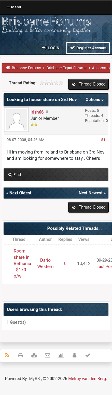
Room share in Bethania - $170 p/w (22, 263)
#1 (103, 139)
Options (95, 99)
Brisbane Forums (26, 68)
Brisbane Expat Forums (67, 68)
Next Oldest (20, 192)
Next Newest (91, 192)
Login (50, 47)
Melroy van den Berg (87, 378)
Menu (14, 7)
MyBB (34, 378)
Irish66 (37, 112)
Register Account (88, 47)
